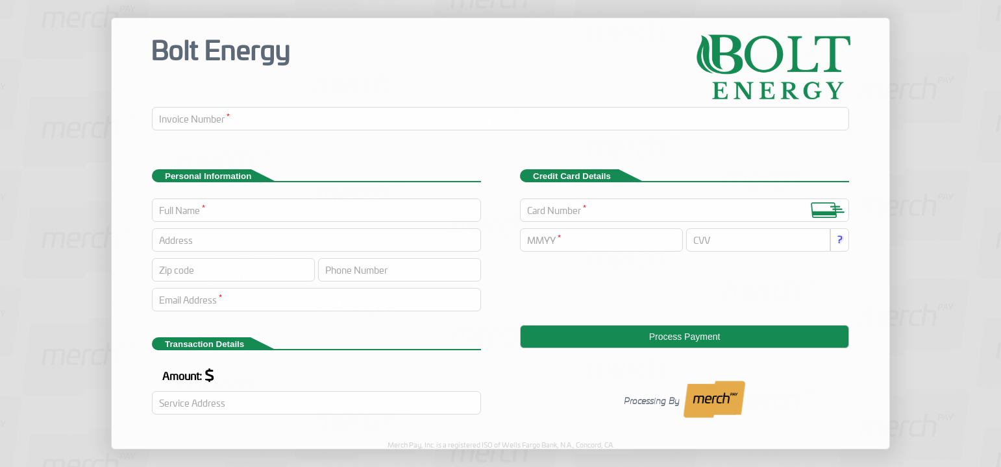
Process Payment (685, 336)
